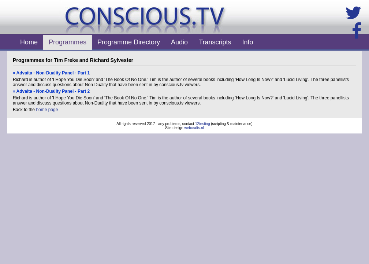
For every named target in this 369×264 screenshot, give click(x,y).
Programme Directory (128, 42)
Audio (179, 42)
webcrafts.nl (194, 128)
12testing (202, 124)
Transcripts (215, 42)
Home (29, 42)
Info (247, 42)
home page (47, 109)
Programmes (67, 42)
